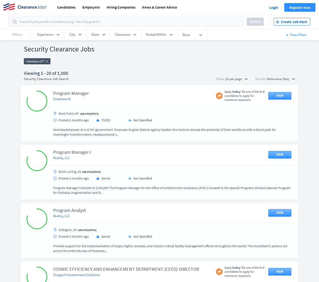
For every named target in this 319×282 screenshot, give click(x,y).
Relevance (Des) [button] (281, 79)
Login (273, 7)
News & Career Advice (159, 7)
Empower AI (62, 99)
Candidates (66, 7)
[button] (48, 34)
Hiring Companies (121, 7)
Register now (299, 7)
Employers (91, 7)
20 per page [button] (236, 79)
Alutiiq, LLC (61, 157)
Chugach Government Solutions (76, 274)
